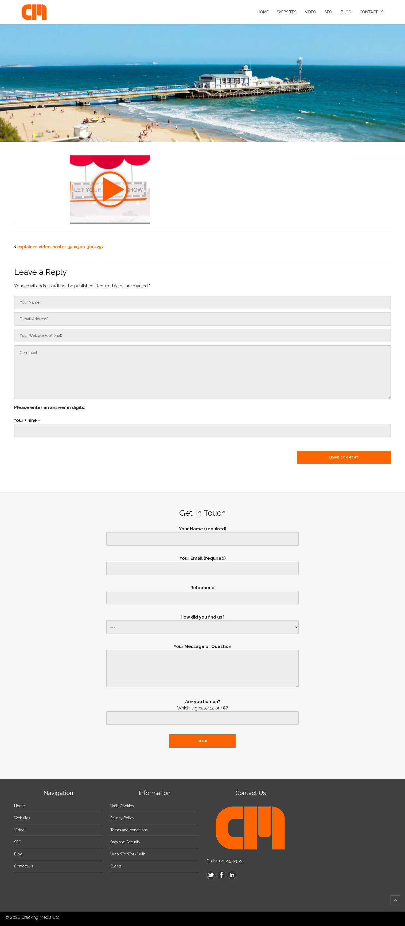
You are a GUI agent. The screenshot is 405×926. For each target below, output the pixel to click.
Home (262, 12)
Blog (346, 12)
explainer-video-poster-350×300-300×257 (60, 246)
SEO (328, 12)
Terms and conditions (129, 830)
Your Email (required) (202, 563)
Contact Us (371, 12)
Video (310, 12)
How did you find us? (202, 622)
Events (116, 866)
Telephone (202, 592)
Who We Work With (127, 854)
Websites (286, 12)
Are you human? (202, 713)
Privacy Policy (122, 818)
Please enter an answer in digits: (49, 407)
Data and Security (125, 842)
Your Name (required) (202, 533)
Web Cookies (122, 806)
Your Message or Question (202, 667)
